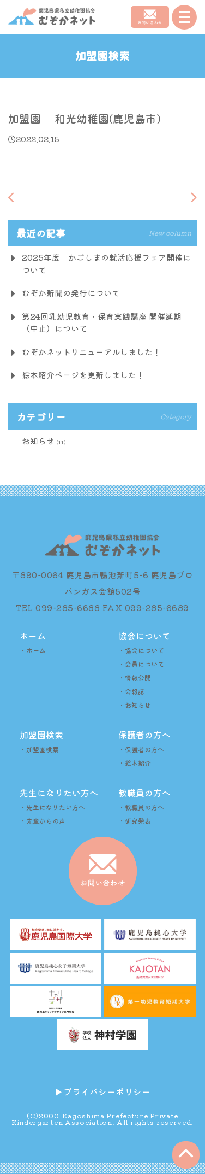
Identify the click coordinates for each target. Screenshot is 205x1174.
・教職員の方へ (141, 807)
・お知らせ (134, 704)
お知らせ (38, 441)
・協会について (141, 650)
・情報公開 (134, 677)
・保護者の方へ (141, 749)
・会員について (141, 663)
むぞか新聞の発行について (71, 292)
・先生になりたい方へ (52, 807)
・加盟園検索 (39, 749)
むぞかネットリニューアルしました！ (91, 351)
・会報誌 (131, 691)
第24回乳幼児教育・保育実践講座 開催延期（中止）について (102, 322)
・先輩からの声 (42, 820)
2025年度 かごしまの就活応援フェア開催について (106, 263)
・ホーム (33, 650)
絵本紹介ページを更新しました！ (83, 374)
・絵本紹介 (134, 762)
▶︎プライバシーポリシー (102, 1091)
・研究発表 (134, 820)
